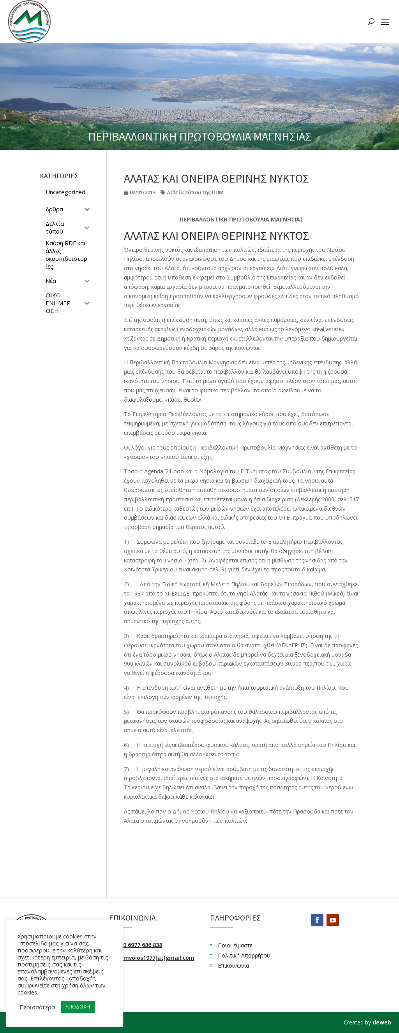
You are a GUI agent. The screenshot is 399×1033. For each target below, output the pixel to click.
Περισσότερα (37, 1006)
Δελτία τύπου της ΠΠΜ (195, 192)
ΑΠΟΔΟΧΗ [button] (77, 1006)
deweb (382, 1022)
